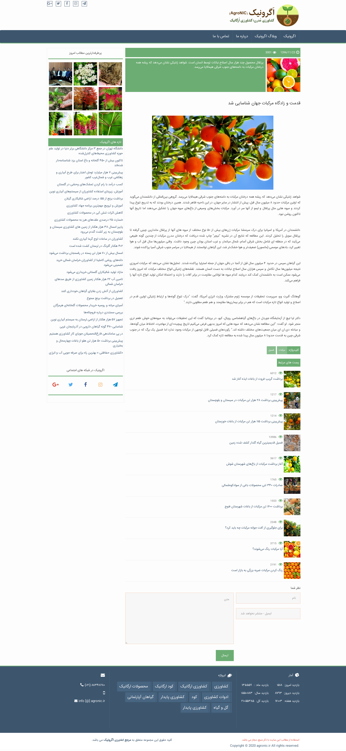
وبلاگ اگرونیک (266, 36)
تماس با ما (221, 36)
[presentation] (282, 640)
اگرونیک (290, 36)
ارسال (224, 655)
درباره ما (242, 36)
